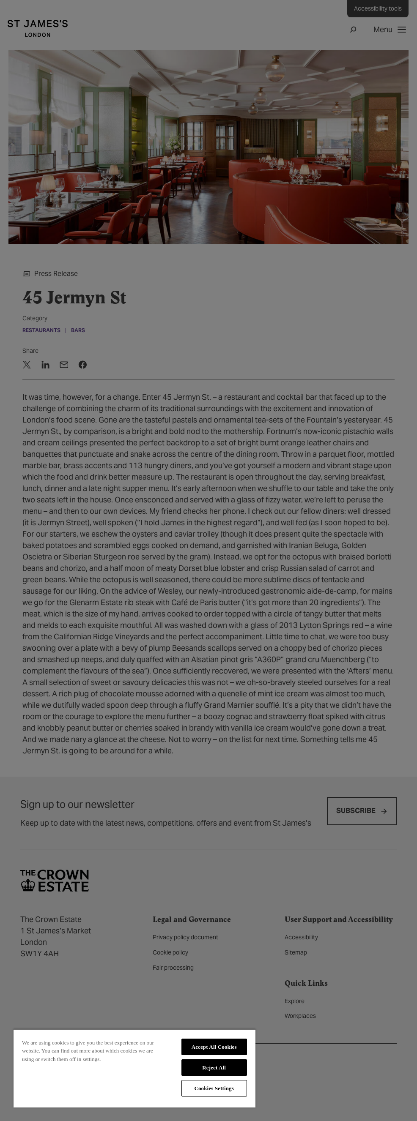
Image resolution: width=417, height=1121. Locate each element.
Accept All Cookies (214, 1047)
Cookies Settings (213, 1088)
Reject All (214, 1067)
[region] (134, 1068)
